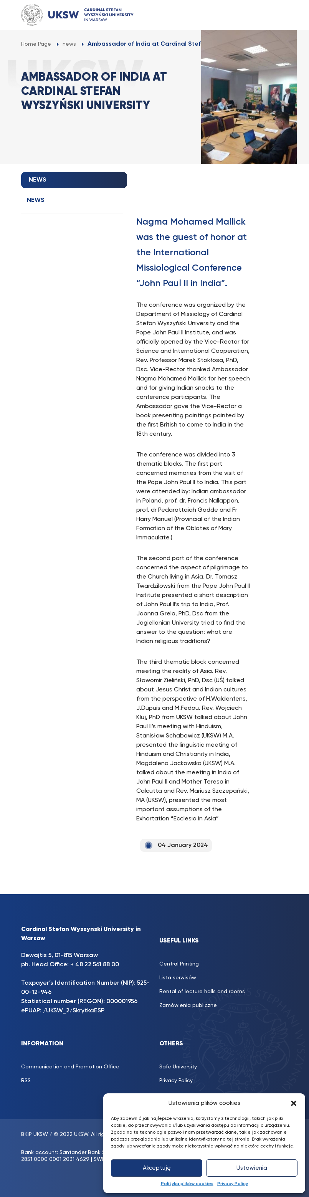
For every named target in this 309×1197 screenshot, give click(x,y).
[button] (293, 1103)
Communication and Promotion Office (70, 1067)
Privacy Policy (232, 1184)
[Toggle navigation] (274, 15)
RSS (26, 1080)
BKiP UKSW (34, 1134)
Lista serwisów (177, 977)
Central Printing (179, 964)
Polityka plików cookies (187, 1184)
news (36, 200)
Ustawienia (251, 1168)
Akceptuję (157, 1168)
